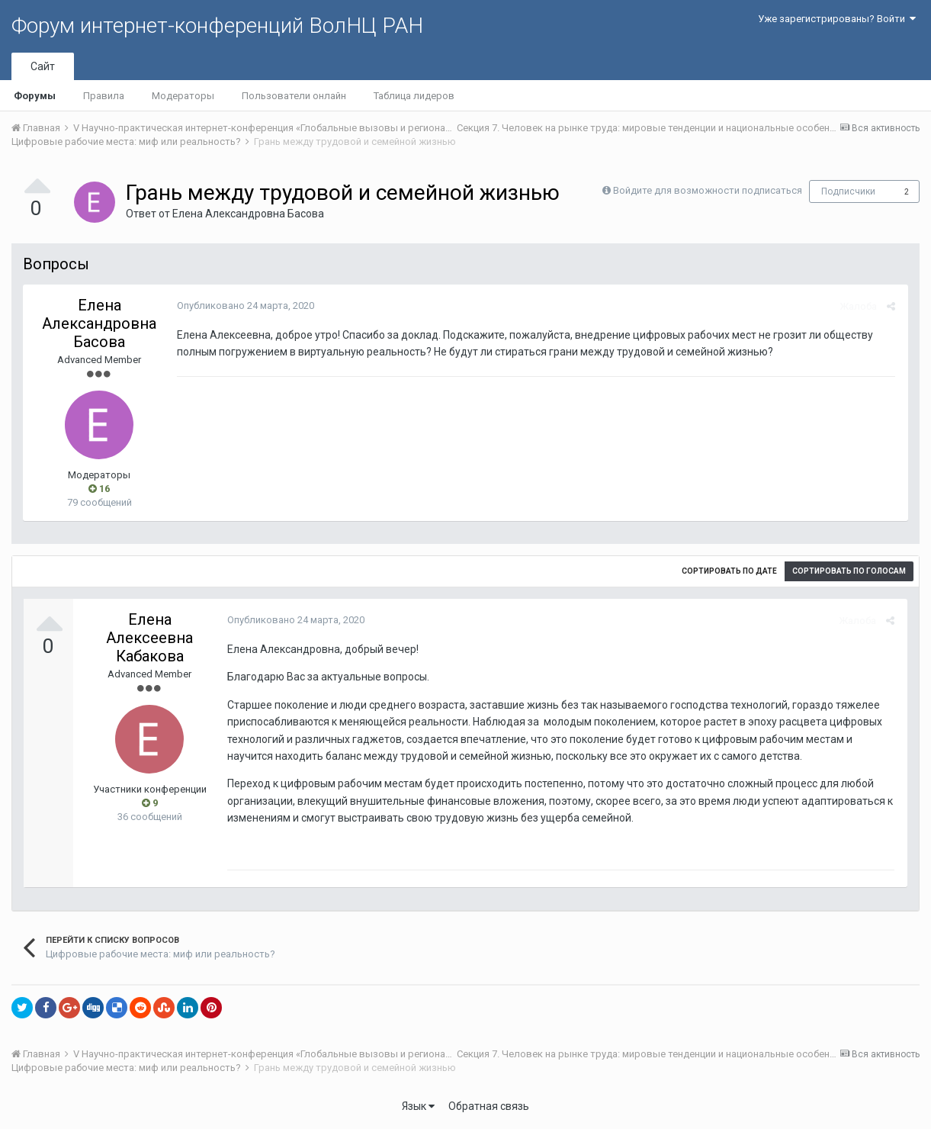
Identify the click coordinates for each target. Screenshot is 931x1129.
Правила (103, 95)
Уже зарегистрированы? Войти (837, 18)
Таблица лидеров (414, 95)
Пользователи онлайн (294, 95)
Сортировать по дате (729, 571)
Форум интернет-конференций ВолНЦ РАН (217, 25)
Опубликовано (244, 305)
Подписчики (848, 191)
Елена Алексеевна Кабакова (149, 637)
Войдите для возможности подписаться (707, 190)
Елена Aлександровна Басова (248, 213)
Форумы (35, 95)
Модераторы (183, 95)
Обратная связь (488, 1106)
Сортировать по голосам (849, 571)
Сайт (42, 66)
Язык (418, 1106)
